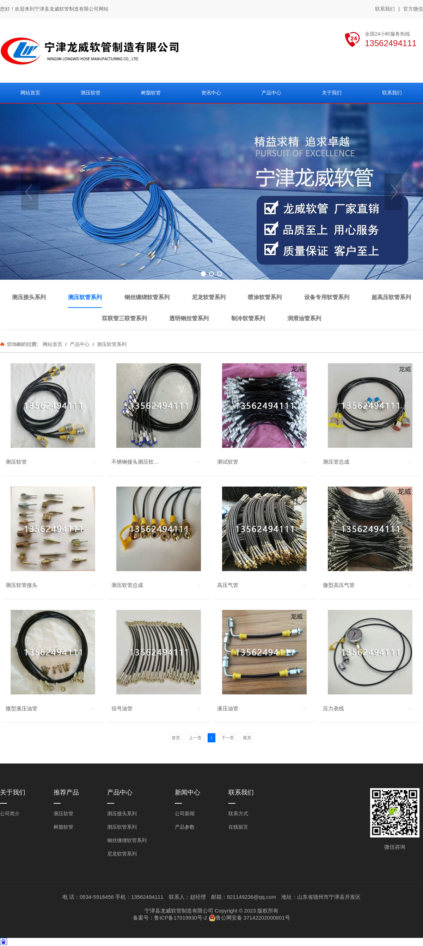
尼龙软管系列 (122, 854)
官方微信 (413, 9)
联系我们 (385, 9)
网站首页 (52, 344)
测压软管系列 (111, 344)
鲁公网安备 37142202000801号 (249, 917)
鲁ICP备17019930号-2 (180, 918)
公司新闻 (185, 813)
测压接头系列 (122, 813)
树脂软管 (63, 827)
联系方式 (238, 813)
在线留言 (238, 827)
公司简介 (10, 813)
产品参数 (185, 827)
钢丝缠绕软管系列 (127, 840)
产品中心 (79, 344)
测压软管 (63, 813)
